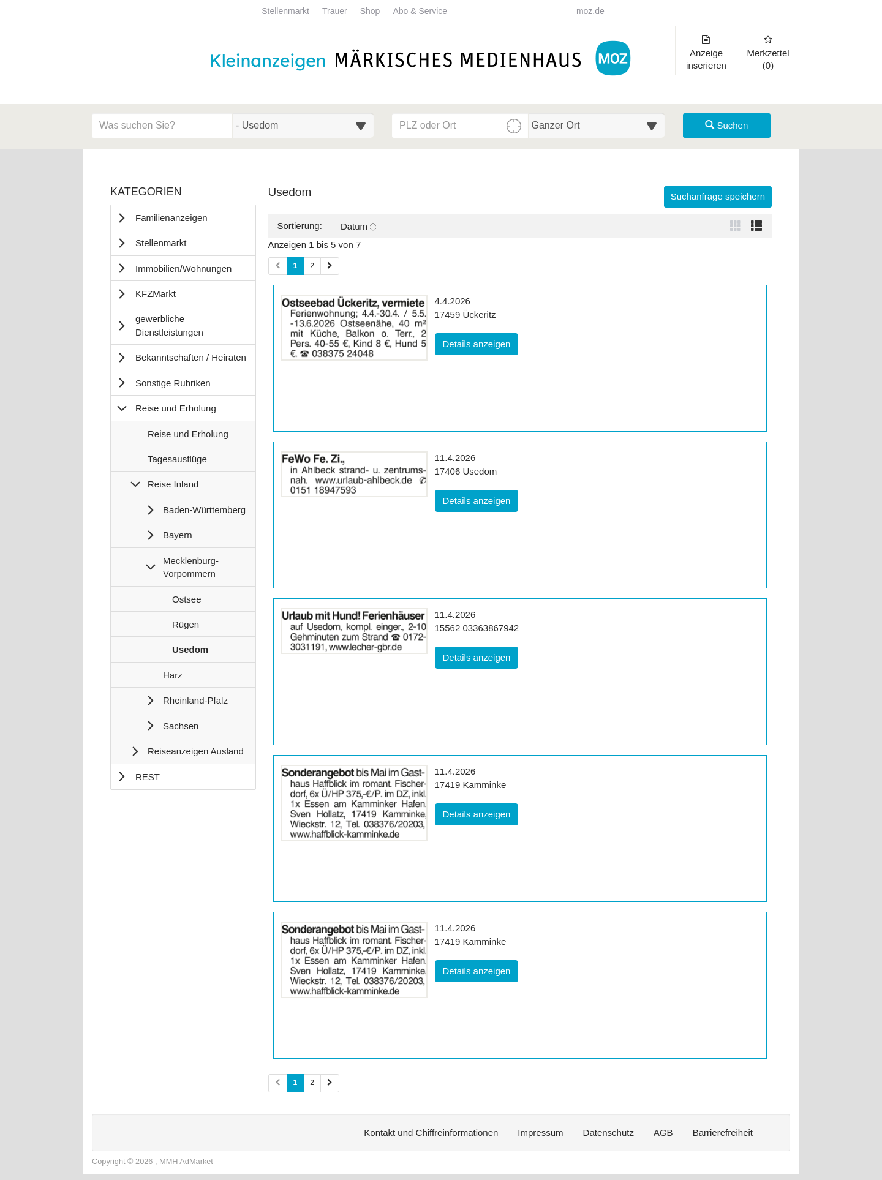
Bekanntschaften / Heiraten (190, 357)
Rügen (185, 627)
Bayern (177, 535)
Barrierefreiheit (723, 1132)
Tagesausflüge (177, 462)
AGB (663, 1132)
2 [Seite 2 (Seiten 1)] (312, 265)
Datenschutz (608, 1132)
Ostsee (187, 602)
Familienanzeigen (171, 217)
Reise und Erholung (175, 408)
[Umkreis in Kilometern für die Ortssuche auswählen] (597, 125)
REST (147, 777)
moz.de (590, 11)
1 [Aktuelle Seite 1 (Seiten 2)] (295, 1082)
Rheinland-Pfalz (195, 700)
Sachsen (180, 726)
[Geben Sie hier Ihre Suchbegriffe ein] (162, 125)
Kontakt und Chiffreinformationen (431, 1132)
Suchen (726, 125)
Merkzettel (768, 52)
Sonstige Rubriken (173, 383)
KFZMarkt (155, 293)
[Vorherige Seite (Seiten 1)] (277, 266)
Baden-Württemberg (204, 510)
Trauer (334, 11)
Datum (358, 226)
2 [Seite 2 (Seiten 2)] (312, 1082)
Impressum (540, 1132)
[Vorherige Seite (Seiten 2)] (277, 1083)
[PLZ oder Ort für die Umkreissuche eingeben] (460, 125)
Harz (172, 678)
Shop (370, 11)
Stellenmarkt (285, 11)
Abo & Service (420, 11)
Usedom (190, 652)
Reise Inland (173, 484)
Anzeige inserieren (706, 52)
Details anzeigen (481, 343)
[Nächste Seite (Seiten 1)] (329, 266)
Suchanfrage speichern (718, 196)
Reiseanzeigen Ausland (196, 751)
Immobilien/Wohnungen (183, 268)
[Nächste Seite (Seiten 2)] (329, 1083)
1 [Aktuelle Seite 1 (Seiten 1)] (295, 265)
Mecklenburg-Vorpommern (191, 567)
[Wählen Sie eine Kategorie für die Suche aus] (303, 125)
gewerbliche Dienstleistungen (169, 325)
